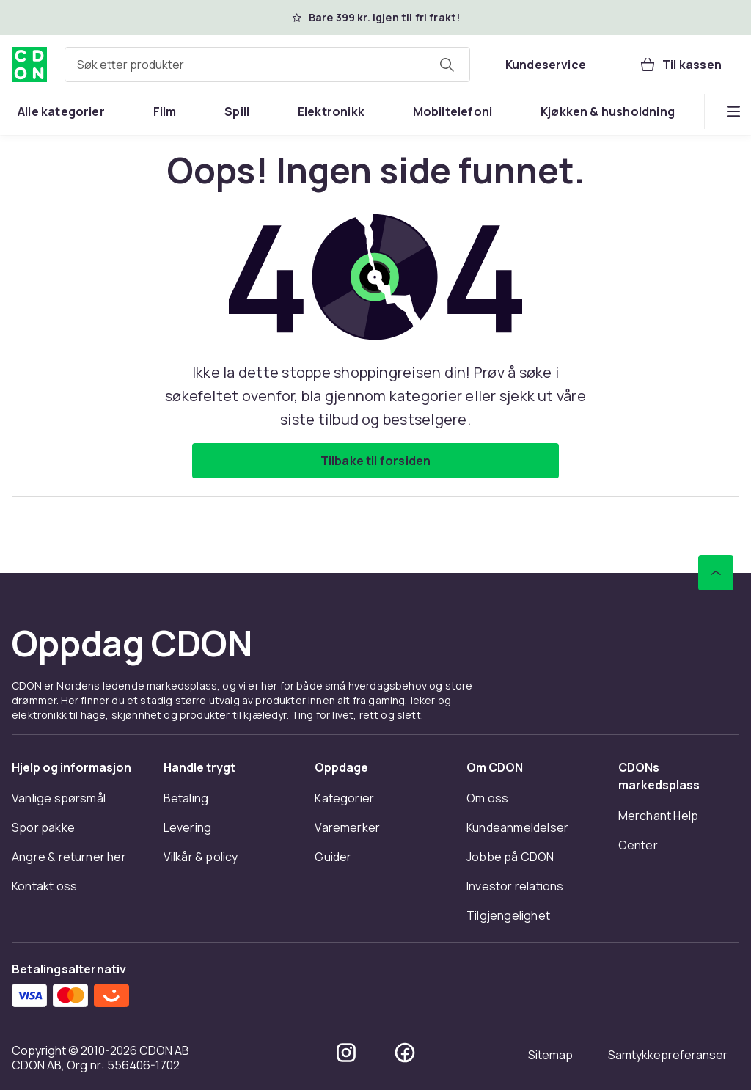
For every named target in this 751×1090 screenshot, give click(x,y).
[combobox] (267, 64)
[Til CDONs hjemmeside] (29, 64)
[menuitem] (61, 111)
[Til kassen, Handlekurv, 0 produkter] (680, 64)
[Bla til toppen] (715, 572)
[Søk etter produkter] (446, 64)
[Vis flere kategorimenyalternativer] (733, 111)
